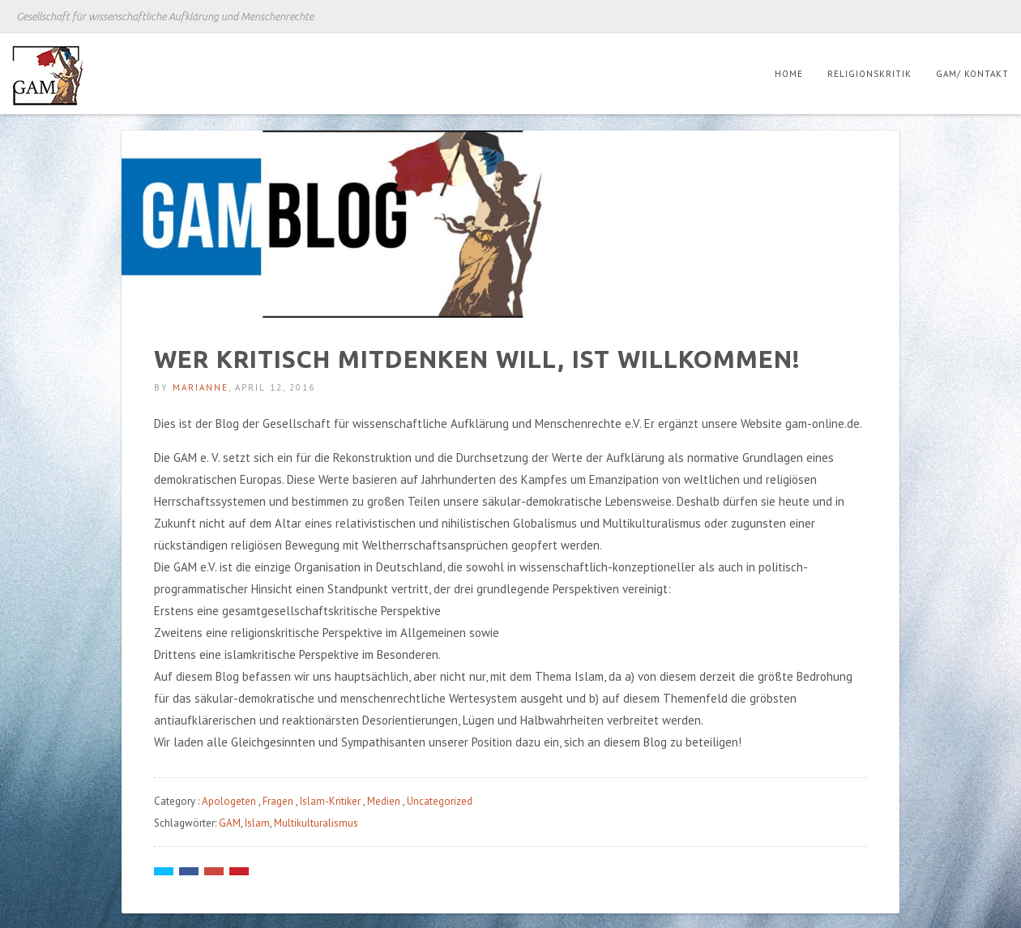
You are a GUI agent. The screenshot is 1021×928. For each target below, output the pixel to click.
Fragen (278, 801)
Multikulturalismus (316, 823)
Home (789, 73)
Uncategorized (439, 801)
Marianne (201, 387)
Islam (257, 823)
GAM (230, 823)
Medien (383, 801)
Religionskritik (869, 73)
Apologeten (229, 801)
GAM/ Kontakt (972, 73)
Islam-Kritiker (330, 801)
